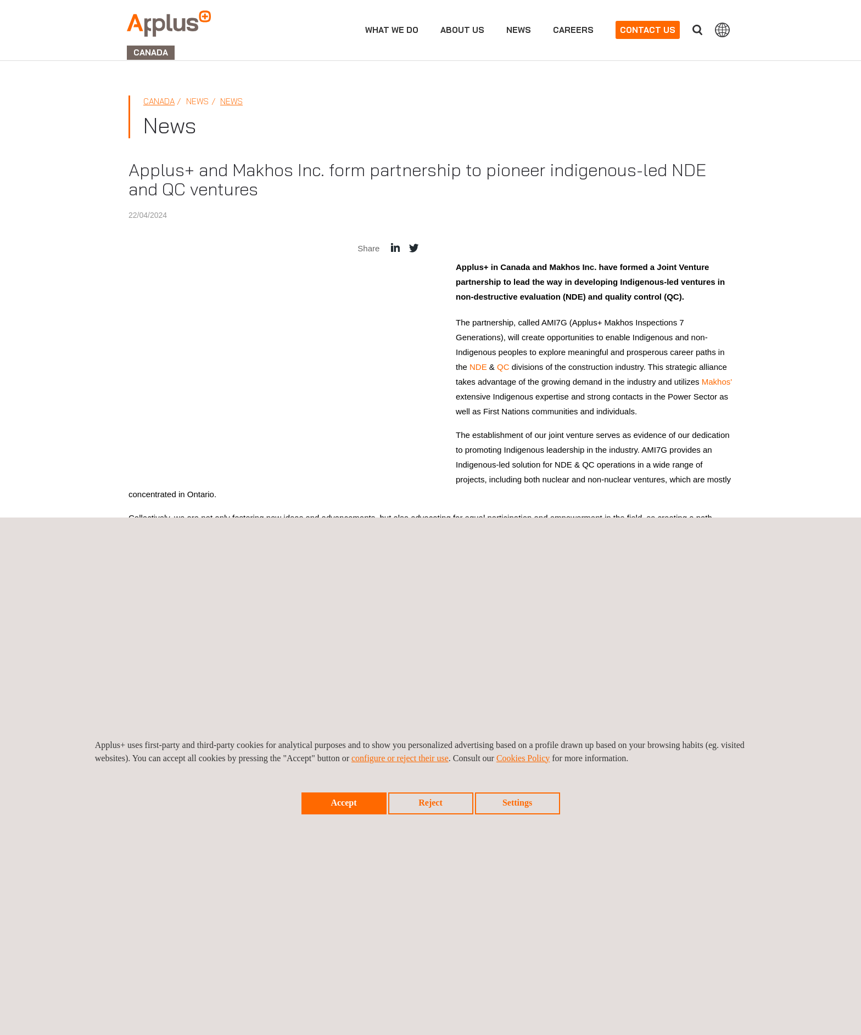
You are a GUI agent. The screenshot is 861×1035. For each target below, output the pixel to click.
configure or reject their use (400, 758)
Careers (573, 30)
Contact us (647, 30)
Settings (517, 802)
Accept (343, 802)
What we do (391, 30)
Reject (430, 802)
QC (503, 367)
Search (697, 30)
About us (462, 30)
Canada (159, 101)
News (518, 30)
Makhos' (717, 381)
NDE (478, 367)
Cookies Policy (523, 758)
